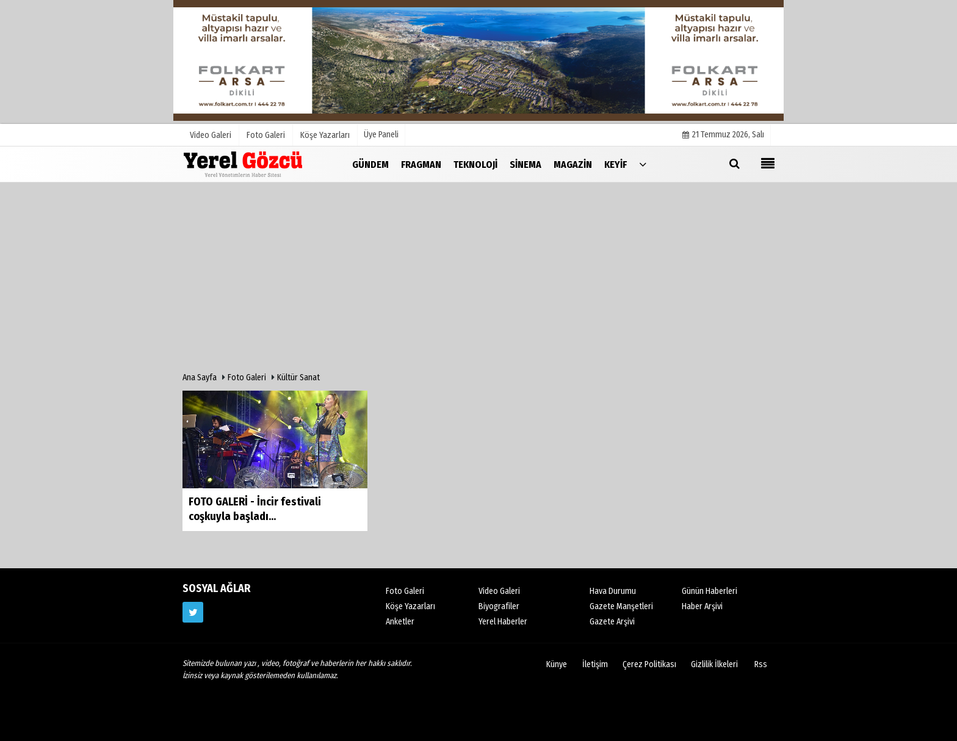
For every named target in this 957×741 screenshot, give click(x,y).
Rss (760, 664)
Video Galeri (499, 591)
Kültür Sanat (298, 377)
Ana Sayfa (199, 377)
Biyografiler (498, 606)
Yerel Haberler (502, 621)
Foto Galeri (247, 377)
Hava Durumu (613, 591)
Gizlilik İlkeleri (714, 664)
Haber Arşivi (702, 606)
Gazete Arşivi (612, 621)
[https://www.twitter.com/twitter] (192, 612)
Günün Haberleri (709, 591)
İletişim (595, 664)
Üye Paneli (381, 134)
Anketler (400, 621)
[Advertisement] (478, 280)
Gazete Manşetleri (621, 606)
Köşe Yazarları (410, 606)
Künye (556, 664)
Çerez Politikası (649, 664)
